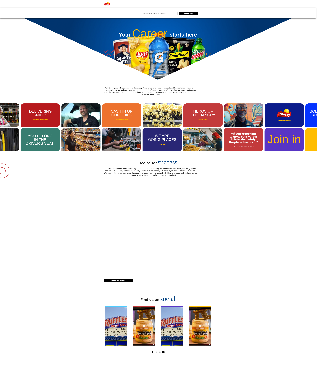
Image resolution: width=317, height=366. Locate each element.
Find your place (304, 140)
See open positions (304, 120)
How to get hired (142, 120)
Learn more (142, 144)
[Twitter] (160, 352)
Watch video (223, 120)
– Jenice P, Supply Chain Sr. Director (223, 146)
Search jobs (188, 13)
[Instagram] (156, 352)
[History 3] (172, 326)
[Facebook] (152, 352)
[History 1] (116, 326)
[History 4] (200, 326)
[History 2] (144, 326)
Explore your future (60, 120)
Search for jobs (118, 280)
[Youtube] (163, 352)
